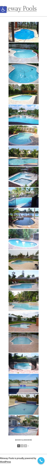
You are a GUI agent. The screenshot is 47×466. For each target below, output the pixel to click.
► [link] (28, 446)
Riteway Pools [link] (18, 8)
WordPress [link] (5, 461)
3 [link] (25, 446)
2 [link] (22, 446)
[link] (3, 9)
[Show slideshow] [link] (23, 440)
